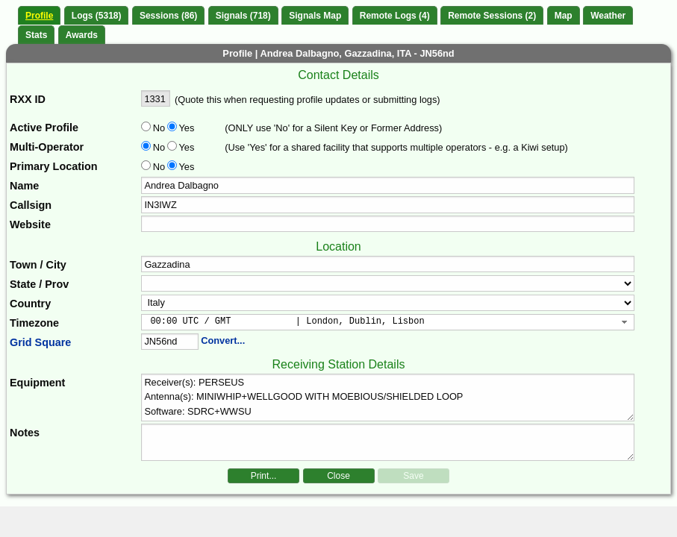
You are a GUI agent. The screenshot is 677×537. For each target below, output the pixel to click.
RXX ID (28, 99)
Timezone (34, 323)
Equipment (37, 383)
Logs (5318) (97, 15)
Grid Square (40, 342)
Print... (264, 476)
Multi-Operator (47, 147)
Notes (25, 433)
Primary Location (54, 166)
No (159, 128)
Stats (36, 35)
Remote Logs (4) (395, 15)
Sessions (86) (168, 15)
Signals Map (315, 15)
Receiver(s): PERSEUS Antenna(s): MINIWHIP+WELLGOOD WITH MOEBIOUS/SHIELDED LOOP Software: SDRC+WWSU (387, 397)
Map (564, 15)
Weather (607, 15)
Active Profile (44, 128)
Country (30, 304)
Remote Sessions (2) (492, 15)
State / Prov (39, 284)
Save (413, 476)
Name (24, 186)
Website (30, 224)
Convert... (223, 340)
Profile (39, 15)
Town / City (38, 265)
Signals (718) (243, 15)
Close (338, 476)
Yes (185, 128)
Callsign (31, 205)
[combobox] (387, 322)
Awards (82, 35)
